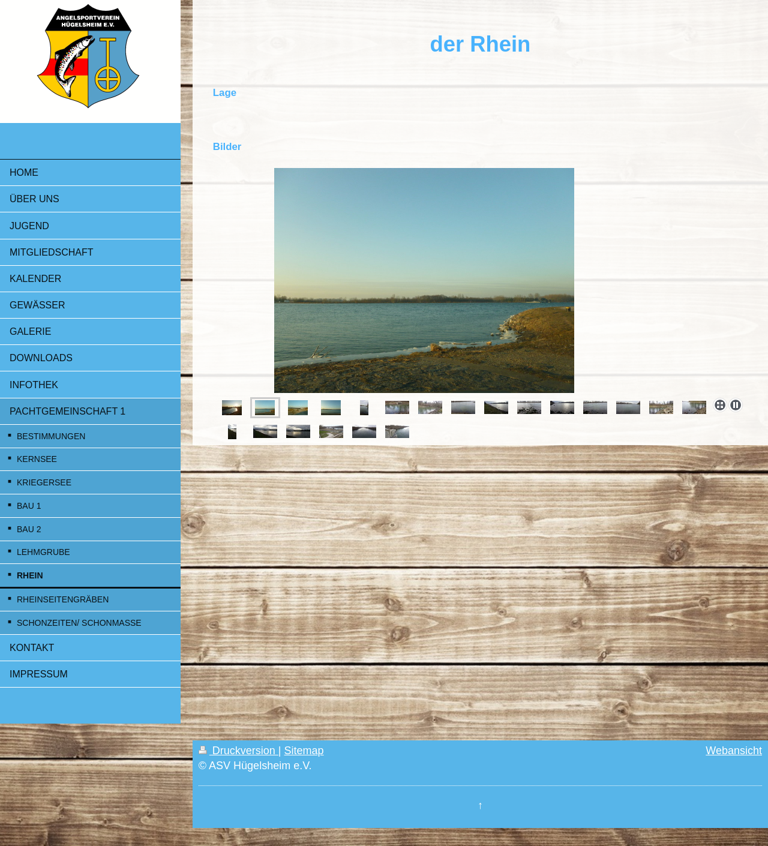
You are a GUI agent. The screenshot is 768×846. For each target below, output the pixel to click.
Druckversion (238, 751)
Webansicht (734, 751)
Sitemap (304, 751)
